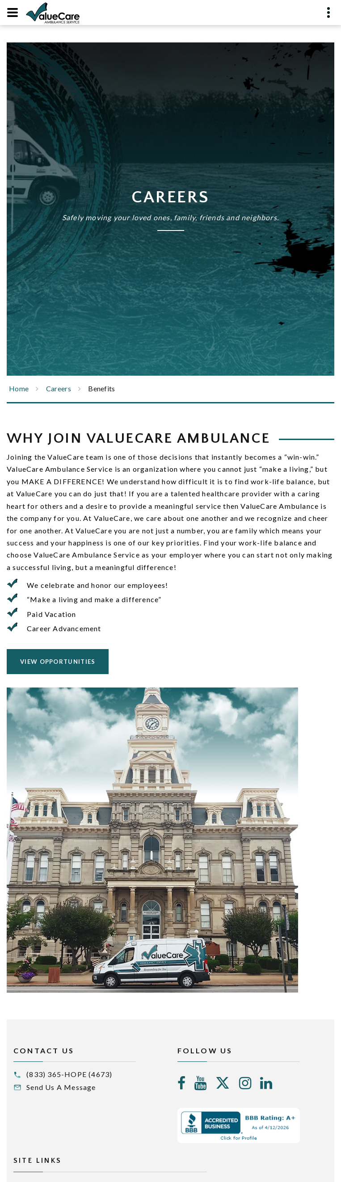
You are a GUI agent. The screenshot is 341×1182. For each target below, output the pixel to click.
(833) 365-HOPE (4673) (69, 1074)
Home (19, 388)
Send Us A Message (61, 1087)
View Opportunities (57, 661)
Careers (58, 388)
